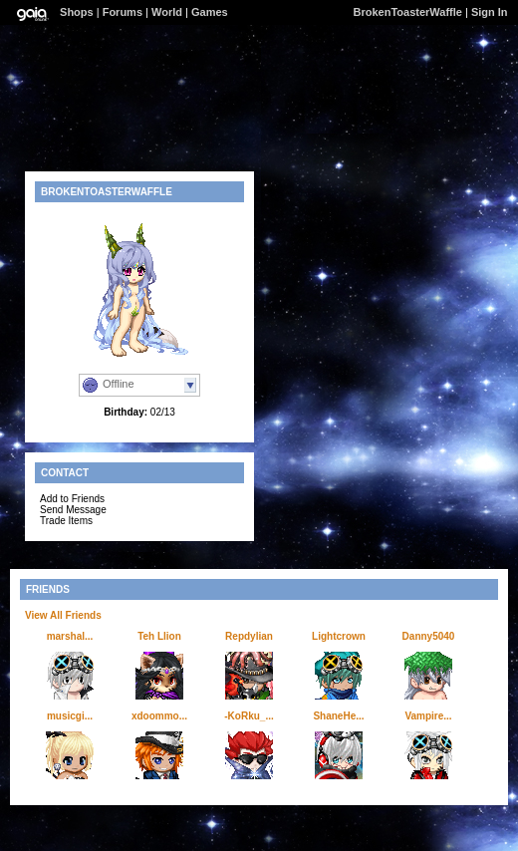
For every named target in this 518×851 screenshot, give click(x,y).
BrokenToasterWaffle (408, 12)
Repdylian (249, 636)
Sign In (489, 12)
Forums (122, 12)
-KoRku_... (248, 715)
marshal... (70, 636)
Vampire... (427, 715)
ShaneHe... (338, 715)
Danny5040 (428, 636)
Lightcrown (339, 636)
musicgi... (70, 715)
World (166, 12)
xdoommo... (159, 715)
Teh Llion (159, 636)
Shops (77, 12)
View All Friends (63, 615)
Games (209, 12)
